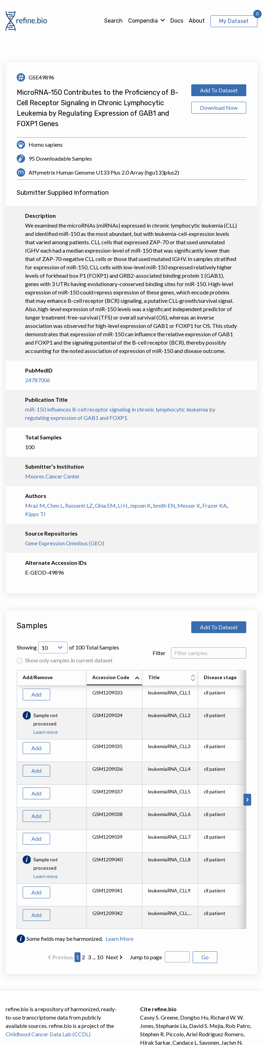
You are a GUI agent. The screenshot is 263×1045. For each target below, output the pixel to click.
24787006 (37, 380)
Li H (122, 505)
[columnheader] (114, 678)
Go (205, 957)
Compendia (143, 20)
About (197, 20)
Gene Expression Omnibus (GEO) (64, 543)
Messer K (188, 505)
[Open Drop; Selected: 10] (53, 647)
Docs (176, 20)
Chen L (55, 505)
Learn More (119, 938)
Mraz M (35, 505)
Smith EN (164, 505)
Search (113, 20)
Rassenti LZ (79, 505)
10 (100, 957)
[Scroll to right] (247, 800)
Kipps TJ (35, 513)
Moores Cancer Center (52, 476)
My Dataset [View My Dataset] (234, 21)
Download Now (219, 107)
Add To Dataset (219, 90)
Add (36, 694)
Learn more (45, 732)
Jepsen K (140, 505)
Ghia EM (105, 505)
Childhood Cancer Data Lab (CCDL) (48, 1034)
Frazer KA (214, 505)
